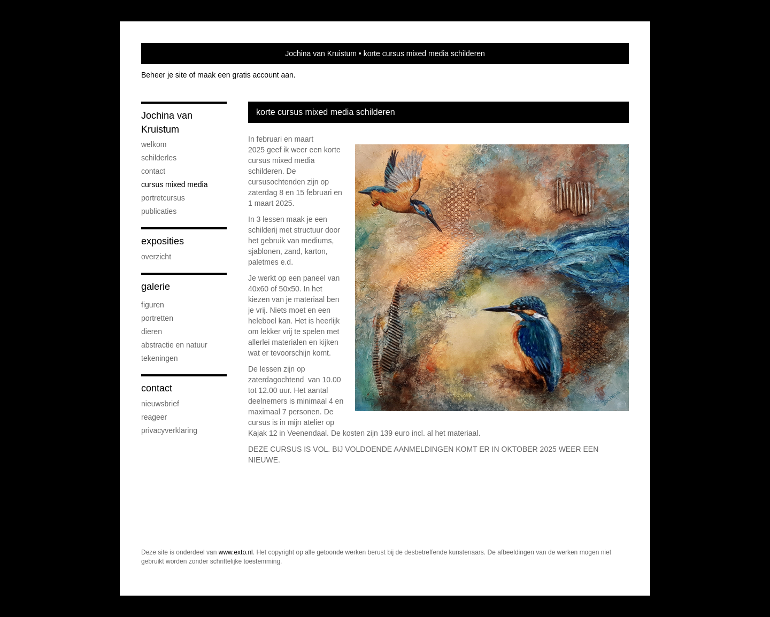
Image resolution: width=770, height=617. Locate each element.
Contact (156, 388)
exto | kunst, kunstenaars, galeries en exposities (171, 53)
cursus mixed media (174, 184)
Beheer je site (164, 75)
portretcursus (163, 198)
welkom (153, 144)
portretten (157, 318)
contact (153, 171)
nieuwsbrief (160, 403)
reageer (154, 417)
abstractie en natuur (174, 345)
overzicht (156, 256)
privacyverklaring (169, 430)
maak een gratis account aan (245, 75)
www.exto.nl (236, 552)
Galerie (155, 286)
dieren (151, 331)
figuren (152, 304)
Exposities (162, 241)
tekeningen (159, 358)
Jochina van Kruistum (321, 53)
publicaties (158, 211)
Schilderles (158, 157)
